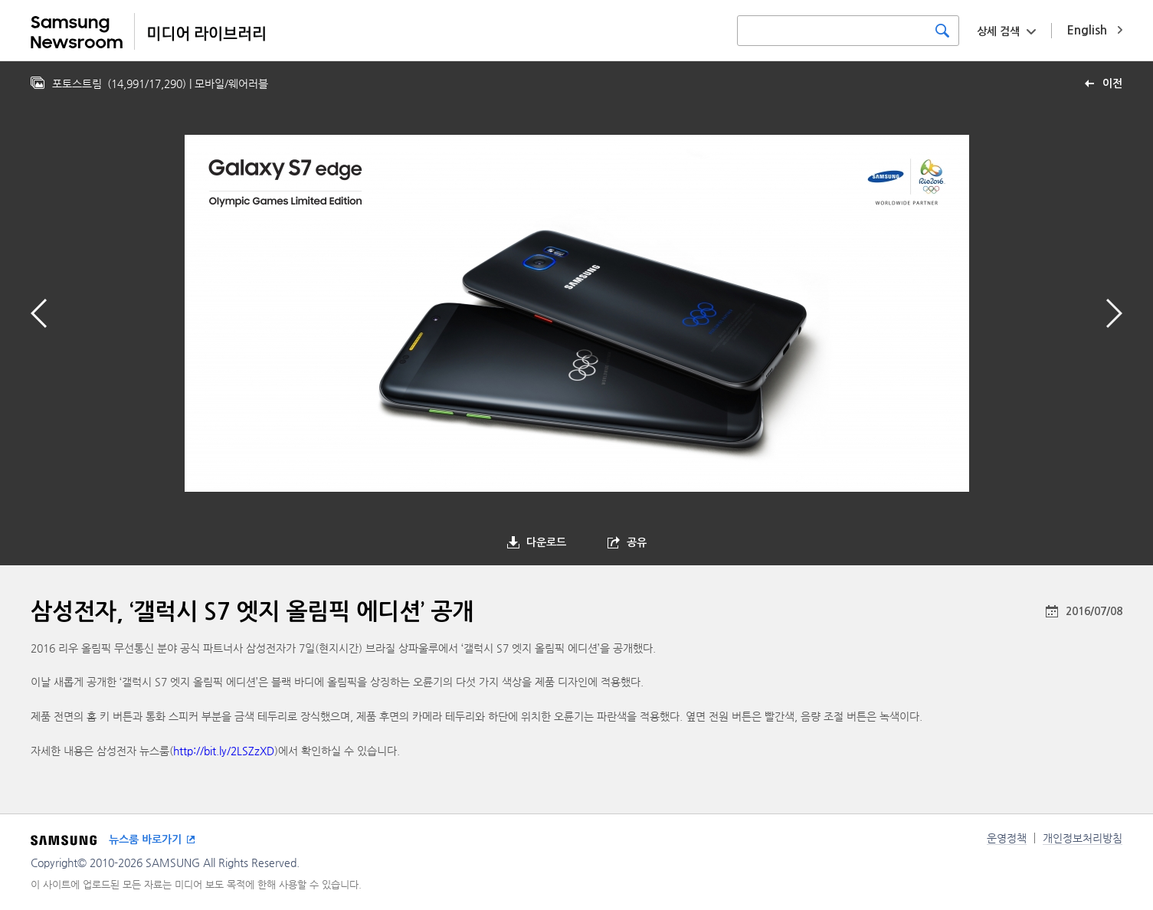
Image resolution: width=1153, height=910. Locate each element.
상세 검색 (998, 31)
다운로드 (546, 542)
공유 (637, 542)
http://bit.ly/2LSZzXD (223, 751)
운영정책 (1007, 838)
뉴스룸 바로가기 (145, 839)
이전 (1112, 83)
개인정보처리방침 (1082, 838)
